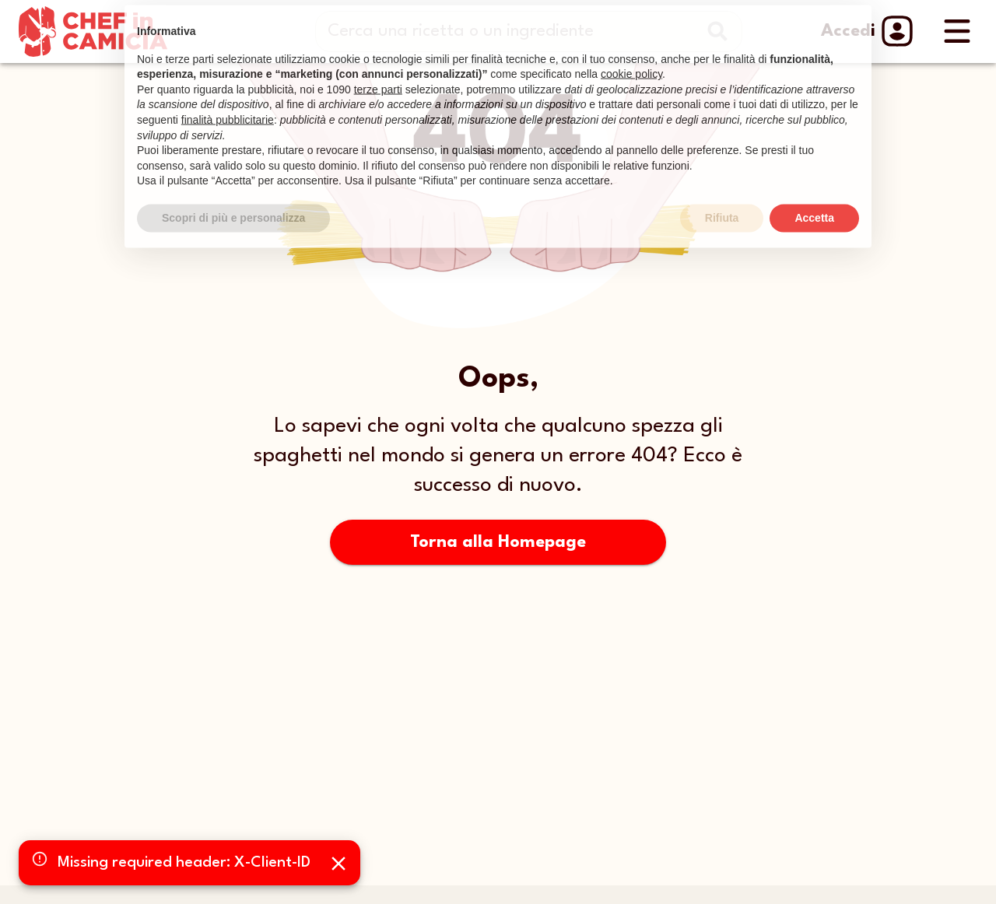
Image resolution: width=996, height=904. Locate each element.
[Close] (338, 863)
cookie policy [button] (631, 55)
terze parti (378, 71)
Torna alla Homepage (498, 542)
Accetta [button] (814, 199)
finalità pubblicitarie (227, 101)
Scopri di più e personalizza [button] (233, 199)
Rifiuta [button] (722, 199)
